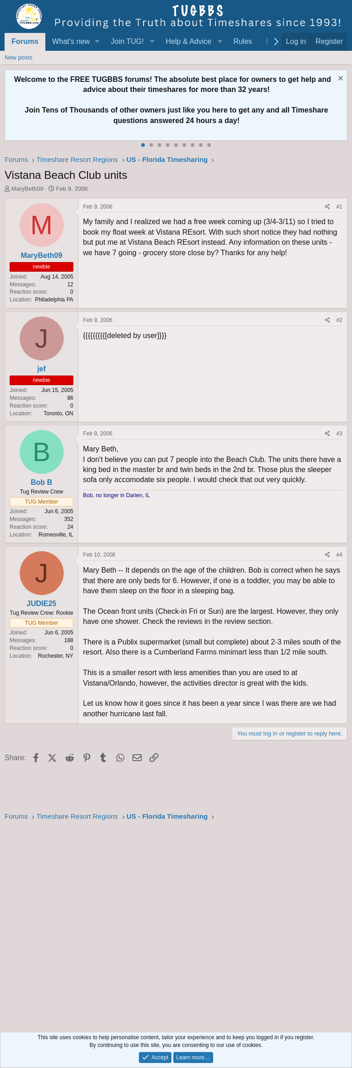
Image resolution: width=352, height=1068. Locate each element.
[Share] (327, 207)
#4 (339, 555)
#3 (339, 433)
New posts (19, 57)
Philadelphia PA (54, 299)
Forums (24, 41)
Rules (242, 41)
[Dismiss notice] (339, 79)
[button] (97, 41)
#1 (339, 207)
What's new (71, 41)
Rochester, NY (55, 656)
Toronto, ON (58, 413)
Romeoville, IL (55, 534)
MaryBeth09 (27, 188)
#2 (339, 320)
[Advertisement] (176, 923)
